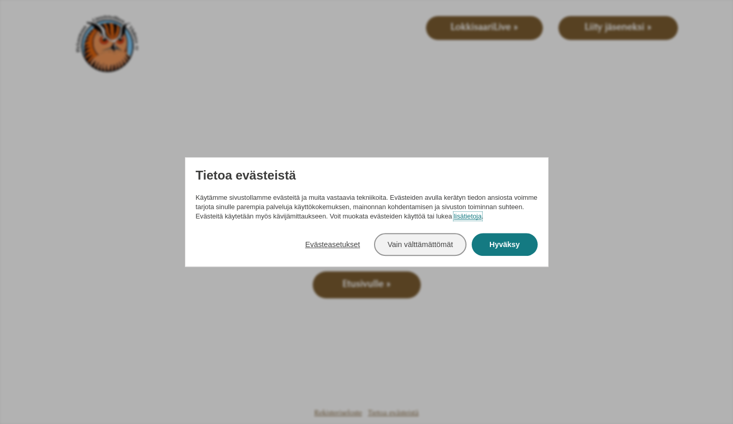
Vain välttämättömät (420, 244)
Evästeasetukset (332, 244)
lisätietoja (468, 216)
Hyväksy (504, 244)
